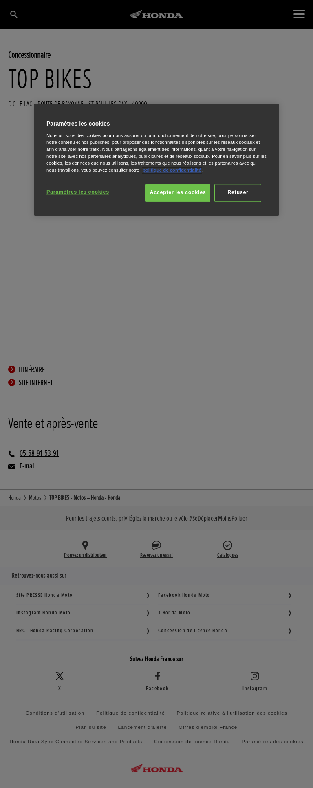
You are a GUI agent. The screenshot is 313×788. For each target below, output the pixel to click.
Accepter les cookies (178, 192)
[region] (156, 160)
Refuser (237, 192)
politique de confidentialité (172, 170)
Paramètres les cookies (77, 192)
